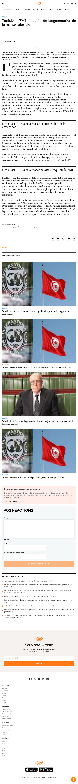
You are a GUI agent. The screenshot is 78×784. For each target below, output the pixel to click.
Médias (59, 9)
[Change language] (70, 3)
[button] (73, 779)
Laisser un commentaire (39, 564)
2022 (3, 741)
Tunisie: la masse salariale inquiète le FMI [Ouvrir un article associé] (45, 170)
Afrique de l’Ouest (7, 711)
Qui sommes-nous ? (8, 725)
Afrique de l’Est (6, 716)
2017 (3, 753)
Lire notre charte (10, 501)
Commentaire (10, 518)
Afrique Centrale (6, 714)
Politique (18, 9)
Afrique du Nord (6, 709)
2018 (3, 750)
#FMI (4, 247)
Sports (67, 9)
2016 (3, 755)
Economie (27, 9)
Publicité (4, 734)
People (43, 9)
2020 (3, 746)
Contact (4, 732)
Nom (6, 543)
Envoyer (39, 664)
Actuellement (8, 9)
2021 (3, 743)
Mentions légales (7, 730)
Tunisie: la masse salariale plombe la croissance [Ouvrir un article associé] (33, 125)
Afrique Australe (6, 718)
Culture (51, 9)
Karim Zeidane (10, 41)
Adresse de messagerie (14, 552)
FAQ (3, 727)
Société (35, 9)
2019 (3, 748)
